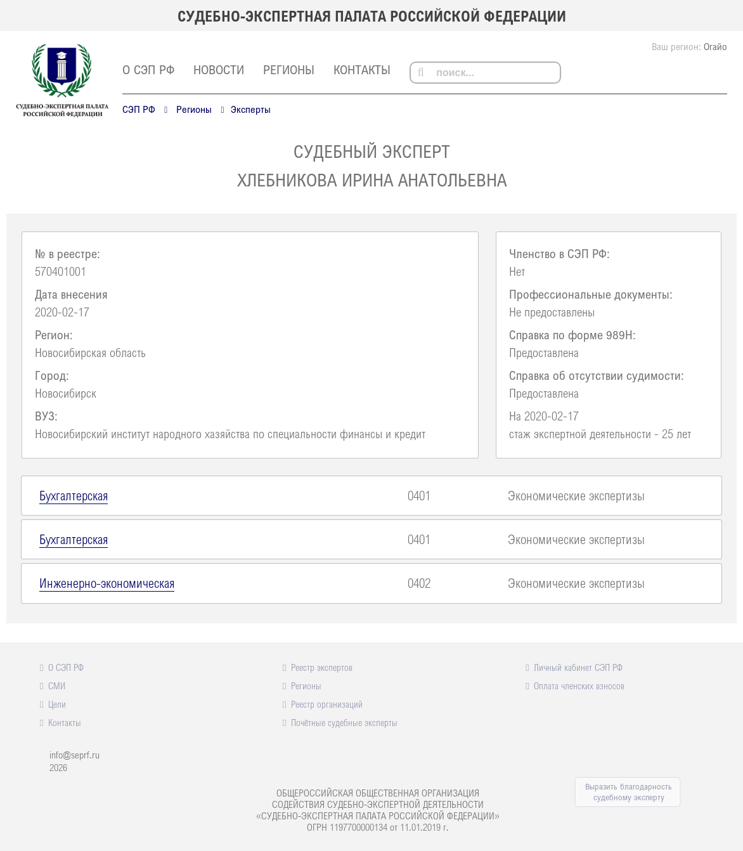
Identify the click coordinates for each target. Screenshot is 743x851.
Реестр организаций (327, 704)
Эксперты (251, 109)
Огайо (715, 46)
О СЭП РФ (148, 69)
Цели (57, 704)
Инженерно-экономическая (106, 583)
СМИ (56, 685)
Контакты (362, 69)
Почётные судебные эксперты (344, 722)
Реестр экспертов (321, 667)
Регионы (288, 69)
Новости (218, 69)
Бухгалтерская (73, 495)
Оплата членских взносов (579, 685)
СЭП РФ (138, 109)
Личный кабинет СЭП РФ (578, 667)
